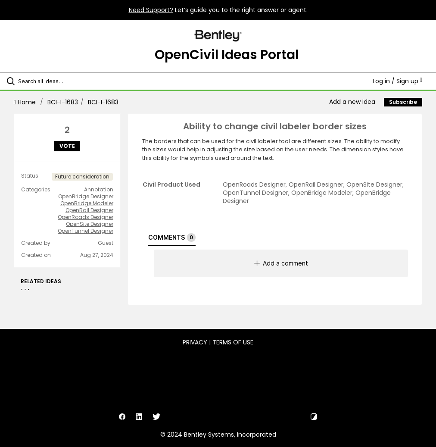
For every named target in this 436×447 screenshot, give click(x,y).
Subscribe (403, 102)
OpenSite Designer (89, 224)
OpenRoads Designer (85, 217)
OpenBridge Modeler (86, 203)
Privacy (195, 342)
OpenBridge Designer (85, 196)
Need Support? (151, 10)
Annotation (98, 189)
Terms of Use (232, 342)
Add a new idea (352, 101)
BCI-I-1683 (62, 102)
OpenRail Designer (89, 210)
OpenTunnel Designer (85, 231)
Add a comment (281, 263)
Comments (172, 237)
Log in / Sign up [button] (397, 81)
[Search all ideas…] (58, 81)
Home (25, 102)
